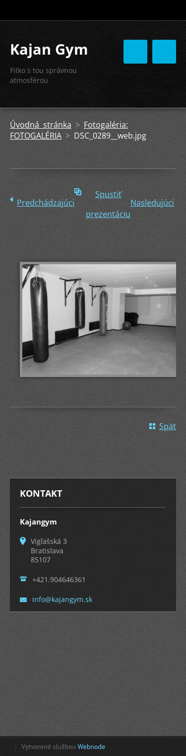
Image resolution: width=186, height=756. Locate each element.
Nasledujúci (152, 202)
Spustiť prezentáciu (108, 196)
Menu (164, 52)
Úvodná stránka (40, 124)
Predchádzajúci (45, 202)
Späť (167, 426)
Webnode (91, 746)
